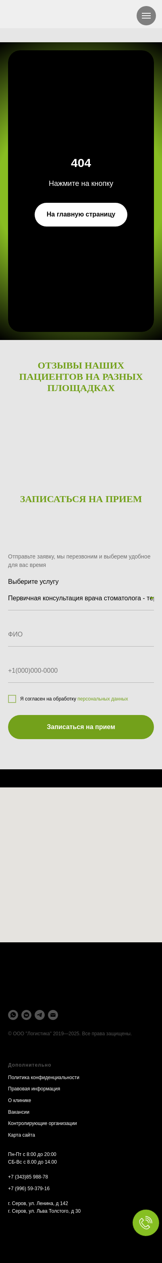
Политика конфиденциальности (43, 1077)
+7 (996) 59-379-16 (29, 1188)
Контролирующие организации (42, 1123)
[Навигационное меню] (146, 16)
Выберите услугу (33, 581)
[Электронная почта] (53, 1015)
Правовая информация (34, 1089)
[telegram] (40, 1015)
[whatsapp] (13, 1015)
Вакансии (18, 1112)
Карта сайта (21, 1135)
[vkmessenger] (26, 1015)
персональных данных (102, 699)
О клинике (19, 1100)
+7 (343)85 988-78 (28, 1177)
